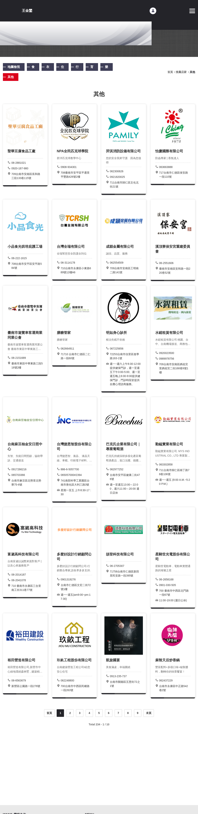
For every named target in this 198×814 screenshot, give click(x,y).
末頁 (148, 713)
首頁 (49, 713)
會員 (152, 10)
